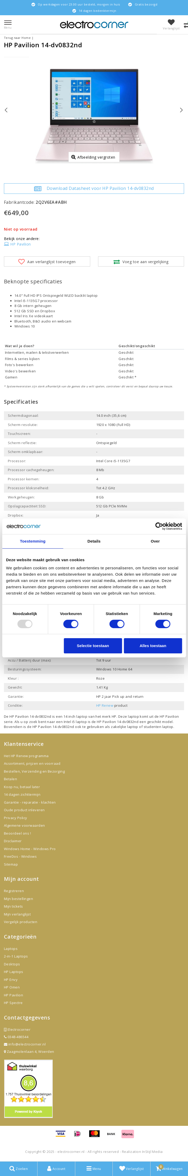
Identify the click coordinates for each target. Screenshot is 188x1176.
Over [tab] (155, 541)
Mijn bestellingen (18, 898)
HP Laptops (13, 971)
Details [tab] (94, 541)
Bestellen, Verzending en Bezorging (34, 771)
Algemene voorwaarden (24, 825)
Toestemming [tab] (33, 541)
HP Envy (11, 979)
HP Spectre (13, 1002)
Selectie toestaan (93, 645)
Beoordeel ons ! (17, 833)
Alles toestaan (152, 645)
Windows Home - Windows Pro (30, 848)
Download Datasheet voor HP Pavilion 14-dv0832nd (94, 188)
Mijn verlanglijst (17, 914)
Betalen (10, 779)
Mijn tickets (13, 906)
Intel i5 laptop (76, 721)
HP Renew (105, 705)
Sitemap (11, 864)
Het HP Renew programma (26, 755)
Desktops (12, 964)
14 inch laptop (75, 716)
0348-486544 (16, 1036)
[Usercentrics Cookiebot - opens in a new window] (159, 526)
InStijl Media (152, 1151)
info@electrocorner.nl (25, 1044)
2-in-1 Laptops (16, 956)
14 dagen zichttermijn (22, 794)
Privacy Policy (15, 817)
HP (114, 716)
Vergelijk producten (20, 921)
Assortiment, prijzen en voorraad (32, 763)
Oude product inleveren (24, 810)
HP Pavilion (17, 244)
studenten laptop (158, 726)
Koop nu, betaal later (22, 786)
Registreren (14, 890)
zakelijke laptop (124, 726)
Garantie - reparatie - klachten (30, 802)
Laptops (11, 948)
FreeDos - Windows (20, 856)
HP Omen (12, 987)
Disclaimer (13, 841)
